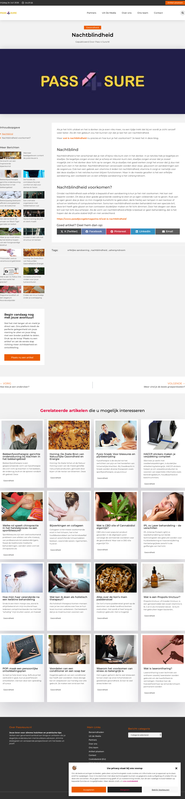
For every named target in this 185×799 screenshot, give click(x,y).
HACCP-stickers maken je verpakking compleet (159, 455)
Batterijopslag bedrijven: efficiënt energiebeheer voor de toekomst (10, 203)
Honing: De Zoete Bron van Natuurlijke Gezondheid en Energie (33, 261)
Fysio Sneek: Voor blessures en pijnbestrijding (116, 455)
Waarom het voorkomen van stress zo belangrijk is (115, 669)
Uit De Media (109, 12)
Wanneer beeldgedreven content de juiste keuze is (33, 155)
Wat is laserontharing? (158, 668)
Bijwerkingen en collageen (66, 525)
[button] (176, 768)
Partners (91, 12)
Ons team (142, 12)
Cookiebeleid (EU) (97, 759)
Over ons (127, 12)
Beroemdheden (96, 732)
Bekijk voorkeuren (160, 790)
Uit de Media (95, 736)
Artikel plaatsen (96, 751)
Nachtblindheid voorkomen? (16, 138)
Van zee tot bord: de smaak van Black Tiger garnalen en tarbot (9, 221)
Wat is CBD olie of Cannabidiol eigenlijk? (116, 526)
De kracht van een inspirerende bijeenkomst (8, 163)
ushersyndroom (117, 250)
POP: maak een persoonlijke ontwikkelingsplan (20, 669)
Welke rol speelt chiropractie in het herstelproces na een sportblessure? (21, 528)
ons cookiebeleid (130, 781)
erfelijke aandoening (78, 250)
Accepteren (88, 790)
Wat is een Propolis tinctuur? (162, 597)
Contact (158, 12)
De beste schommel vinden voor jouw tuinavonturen (32, 279)
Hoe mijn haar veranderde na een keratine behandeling (21, 598)
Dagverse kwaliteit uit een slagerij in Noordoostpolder (9, 297)
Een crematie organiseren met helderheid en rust (31, 203)
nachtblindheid (99, 250)
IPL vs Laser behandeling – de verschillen (162, 526)
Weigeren (124, 790)
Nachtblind (7, 134)
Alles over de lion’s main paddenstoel (112, 598)
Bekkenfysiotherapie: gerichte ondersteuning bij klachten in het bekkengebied (21, 456)
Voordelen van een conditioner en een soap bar (67, 669)
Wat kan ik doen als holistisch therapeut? (68, 598)
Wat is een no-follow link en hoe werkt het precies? (10, 279)
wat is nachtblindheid (75, 138)
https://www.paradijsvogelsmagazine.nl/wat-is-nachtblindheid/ (92, 218)
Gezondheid (92, 27)
